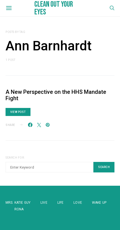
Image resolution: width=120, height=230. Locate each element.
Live (43, 203)
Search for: (15, 157)
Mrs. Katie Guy (18, 203)
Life (60, 203)
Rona (19, 209)
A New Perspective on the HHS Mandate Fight (56, 95)
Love (77, 203)
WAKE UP (99, 203)
